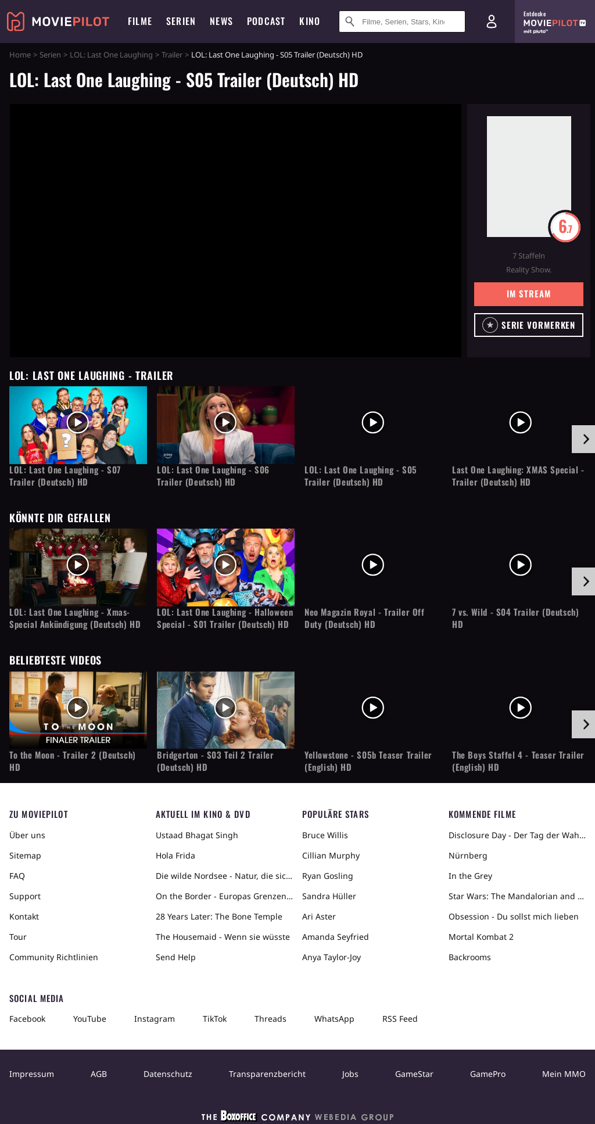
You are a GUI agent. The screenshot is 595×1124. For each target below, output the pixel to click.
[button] (528, 325)
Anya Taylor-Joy (331, 957)
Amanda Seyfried (335, 936)
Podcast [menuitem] (266, 21)
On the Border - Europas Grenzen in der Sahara (224, 896)
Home (20, 54)
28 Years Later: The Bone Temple (219, 916)
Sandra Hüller (329, 896)
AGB (99, 1073)
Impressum (31, 1073)
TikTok (215, 1018)
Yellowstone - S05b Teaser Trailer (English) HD (368, 761)
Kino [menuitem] (309, 21)
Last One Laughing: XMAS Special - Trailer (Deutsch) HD (518, 476)
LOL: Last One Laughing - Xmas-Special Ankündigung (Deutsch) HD (75, 618)
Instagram (154, 1018)
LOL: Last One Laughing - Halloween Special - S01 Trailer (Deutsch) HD (225, 618)
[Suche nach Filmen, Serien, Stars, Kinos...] (402, 21)
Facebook (27, 1018)
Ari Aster (319, 916)
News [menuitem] (221, 21)
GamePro (488, 1073)
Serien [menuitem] (181, 21)
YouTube (89, 1018)
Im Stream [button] (528, 293)
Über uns (27, 835)
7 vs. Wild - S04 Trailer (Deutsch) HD (515, 618)
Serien (50, 54)
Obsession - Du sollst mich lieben (514, 916)
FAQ (17, 875)
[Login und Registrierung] (491, 21)
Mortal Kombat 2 (481, 936)
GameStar (414, 1073)
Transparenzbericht (267, 1073)
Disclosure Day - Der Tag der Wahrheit (517, 835)
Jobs (350, 1073)
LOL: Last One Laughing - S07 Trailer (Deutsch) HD (65, 476)
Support (25, 896)
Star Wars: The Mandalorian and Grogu (517, 896)
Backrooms (470, 957)
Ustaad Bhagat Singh (197, 835)
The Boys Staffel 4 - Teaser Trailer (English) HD (518, 761)
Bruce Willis (325, 835)
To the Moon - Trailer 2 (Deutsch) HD (72, 761)
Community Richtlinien (53, 957)
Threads (270, 1018)
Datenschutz (168, 1073)
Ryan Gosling (327, 875)
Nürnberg (468, 855)
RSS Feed (400, 1018)
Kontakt (24, 916)
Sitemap (25, 855)
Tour (18, 936)
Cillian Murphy (331, 855)
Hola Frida (175, 855)
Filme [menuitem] (140, 21)
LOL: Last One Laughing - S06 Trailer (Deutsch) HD (213, 476)
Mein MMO (564, 1073)
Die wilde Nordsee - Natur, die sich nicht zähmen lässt (224, 875)
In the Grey (470, 875)
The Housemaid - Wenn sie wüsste (223, 936)
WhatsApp (334, 1018)
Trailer (172, 54)
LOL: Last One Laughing (111, 54)
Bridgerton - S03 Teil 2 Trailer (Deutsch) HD (215, 761)
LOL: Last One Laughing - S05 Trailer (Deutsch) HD (360, 476)
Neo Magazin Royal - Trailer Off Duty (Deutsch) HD (364, 618)
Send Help (176, 957)
